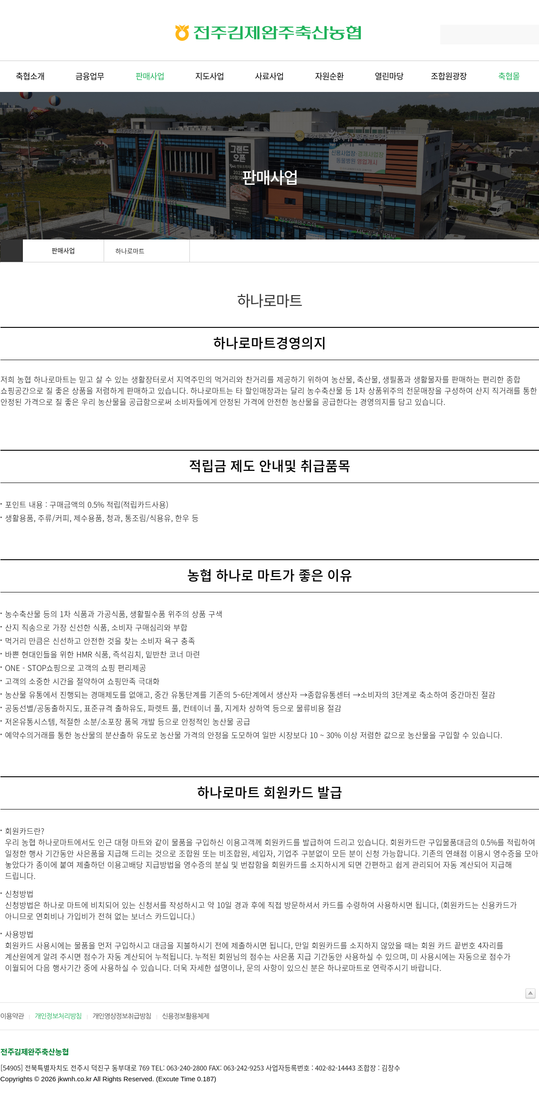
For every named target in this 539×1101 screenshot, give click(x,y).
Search (527, 35)
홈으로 (11, 250)
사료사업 (269, 76)
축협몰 (509, 76)
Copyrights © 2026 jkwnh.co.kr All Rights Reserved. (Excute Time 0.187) (108, 1079)
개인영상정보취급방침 (121, 1016)
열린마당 (389, 76)
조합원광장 (449, 76)
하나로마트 (130, 250)
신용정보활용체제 (185, 1016)
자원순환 (329, 76)
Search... (457, 34)
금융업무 (89, 76)
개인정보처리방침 (58, 1016)
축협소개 (30, 76)
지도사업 (209, 76)
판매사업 (150, 76)
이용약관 (12, 1016)
